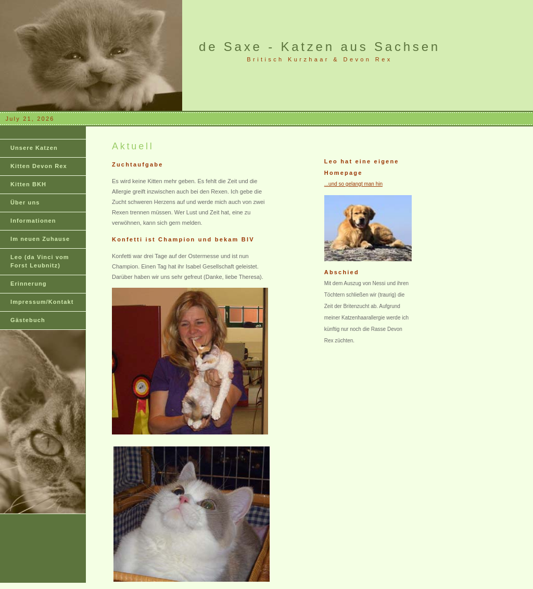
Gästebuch (27, 320)
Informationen (33, 220)
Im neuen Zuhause (40, 239)
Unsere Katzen (34, 148)
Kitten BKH (28, 184)
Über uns (25, 202)
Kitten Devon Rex (38, 166)
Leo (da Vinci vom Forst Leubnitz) (39, 261)
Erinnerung (28, 283)
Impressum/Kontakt (41, 302)
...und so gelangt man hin (353, 184)
